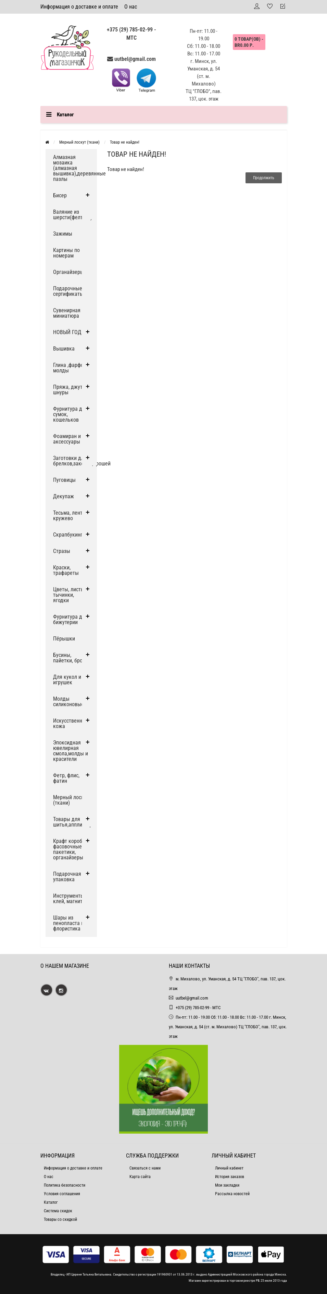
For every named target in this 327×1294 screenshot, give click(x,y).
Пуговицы (64, 480)
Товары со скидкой (60, 1219)
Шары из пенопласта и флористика (68, 923)
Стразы (61, 551)
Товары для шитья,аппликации (74, 822)
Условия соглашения (62, 1193)
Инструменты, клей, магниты (69, 899)
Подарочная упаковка (67, 877)
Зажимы (62, 233)
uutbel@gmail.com (135, 59)
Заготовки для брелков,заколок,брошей (75, 461)
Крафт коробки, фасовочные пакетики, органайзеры (71, 849)
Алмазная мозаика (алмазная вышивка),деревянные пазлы (75, 168)
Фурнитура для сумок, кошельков (70, 414)
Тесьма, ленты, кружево (70, 515)
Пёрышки (64, 638)
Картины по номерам (66, 253)
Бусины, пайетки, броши (71, 658)
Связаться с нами (145, 1168)
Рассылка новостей (232, 1193)
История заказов (229, 1176)
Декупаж (63, 496)
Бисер (60, 195)
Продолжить (263, 177)
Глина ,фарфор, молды (70, 368)
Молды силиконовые (68, 702)
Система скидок (58, 1211)
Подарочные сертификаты (68, 291)
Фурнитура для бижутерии (70, 619)
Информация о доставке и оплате (79, 6)
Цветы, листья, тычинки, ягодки (70, 595)
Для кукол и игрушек (67, 680)
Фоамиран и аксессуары (67, 439)
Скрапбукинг (68, 534)
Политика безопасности (64, 1185)
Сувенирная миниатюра (66, 313)
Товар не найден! (124, 142)
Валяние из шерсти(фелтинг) (72, 215)
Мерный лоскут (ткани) (79, 142)
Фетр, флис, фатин (66, 778)
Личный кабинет (229, 1168)
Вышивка (64, 348)
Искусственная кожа (70, 723)
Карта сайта (140, 1176)
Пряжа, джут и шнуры (70, 390)
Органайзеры (68, 272)
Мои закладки (227, 1185)
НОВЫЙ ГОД (67, 332)
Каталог (51, 1202)
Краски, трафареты (66, 570)
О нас (130, 6)
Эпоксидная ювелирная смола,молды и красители (70, 750)
